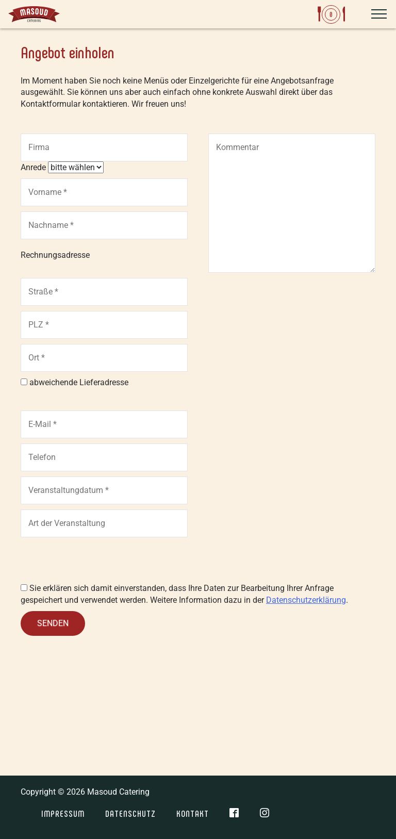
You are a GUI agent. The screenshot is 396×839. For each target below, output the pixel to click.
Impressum (63, 813)
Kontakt (192, 813)
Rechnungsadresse (55, 255)
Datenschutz (130, 813)
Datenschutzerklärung (306, 600)
